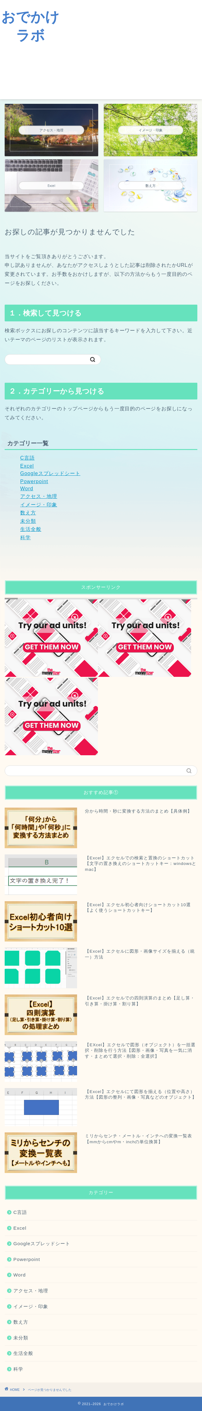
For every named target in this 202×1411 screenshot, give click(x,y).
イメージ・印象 (38, 504)
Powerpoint (34, 481)
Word (26, 488)
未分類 (28, 521)
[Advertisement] (131, 49)
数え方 (28, 512)
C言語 (27, 458)
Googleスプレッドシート (50, 473)
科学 (25, 537)
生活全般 (30, 529)
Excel (27, 466)
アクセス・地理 (38, 496)
